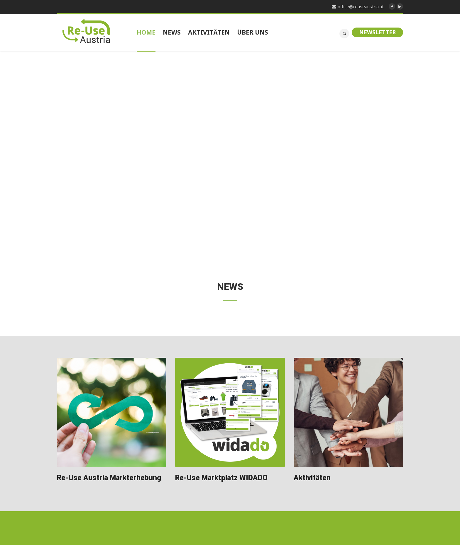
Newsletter (377, 32)
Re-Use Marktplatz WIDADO (221, 478)
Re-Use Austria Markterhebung (109, 478)
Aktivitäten (312, 478)
